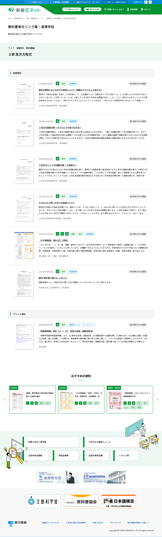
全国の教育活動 (96, 455)
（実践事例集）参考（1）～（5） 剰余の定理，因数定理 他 (67, 331)
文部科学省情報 (36, 455)
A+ (150, 2)
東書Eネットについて (51, 521)
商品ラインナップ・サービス (86, 2)
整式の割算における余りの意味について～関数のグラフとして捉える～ (72, 90)
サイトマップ (118, 521)
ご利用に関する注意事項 (77, 521)
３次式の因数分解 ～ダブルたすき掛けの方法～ (61, 127)
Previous (5, 400)
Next (157, 400)
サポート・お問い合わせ (115, 2)
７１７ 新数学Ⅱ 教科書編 (53, 18)
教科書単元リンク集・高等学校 (26, 18)
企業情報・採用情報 (59, 2)
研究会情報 (64, 455)
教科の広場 (92, 9)
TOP (10, 18)
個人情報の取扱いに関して (142, 521)
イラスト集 (124, 455)
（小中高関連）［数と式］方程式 (54, 240)
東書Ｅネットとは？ (114, 9)
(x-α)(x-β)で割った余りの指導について (58, 203)
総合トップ (36, 2)
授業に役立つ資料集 (38, 442)
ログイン (145, 9)
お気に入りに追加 (138, 83)
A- (146, 2)
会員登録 (132, 9)
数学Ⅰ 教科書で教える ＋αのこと (54, 278)
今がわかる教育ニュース (100, 442)
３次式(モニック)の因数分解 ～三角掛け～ (59, 165)
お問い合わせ (100, 521)
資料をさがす (72, 9)
